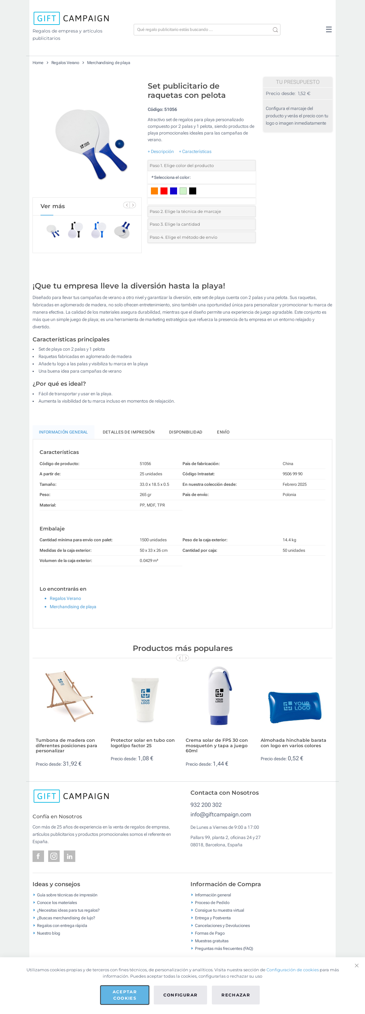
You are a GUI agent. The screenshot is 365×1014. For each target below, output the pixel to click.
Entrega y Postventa (213, 917)
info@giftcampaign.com (220, 814)
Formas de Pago (210, 932)
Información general (213, 894)
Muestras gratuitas (211, 940)
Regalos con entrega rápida (62, 925)
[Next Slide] (133, 205)
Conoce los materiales (57, 902)
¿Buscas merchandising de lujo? (66, 917)
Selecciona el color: (171, 177)
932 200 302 (206, 804)
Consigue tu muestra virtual (219, 910)
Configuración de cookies (292, 969)
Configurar (180, 994)
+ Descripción (161, 151)
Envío (223, 432)
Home (38, 62)
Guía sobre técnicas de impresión (67, 894)
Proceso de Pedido (212, 902)
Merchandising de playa (108, 62)
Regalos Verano (65, 62)
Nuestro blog (48, 932)
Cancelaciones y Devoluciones (222, 925)
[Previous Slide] (126, 205)
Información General (63, 432)
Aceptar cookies (125, 995)
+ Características (195, 151)
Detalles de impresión (128, 432)
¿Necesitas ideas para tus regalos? (68, 910)
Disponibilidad (185, 432)
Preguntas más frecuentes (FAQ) (224, 948)
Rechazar (235, 994)
